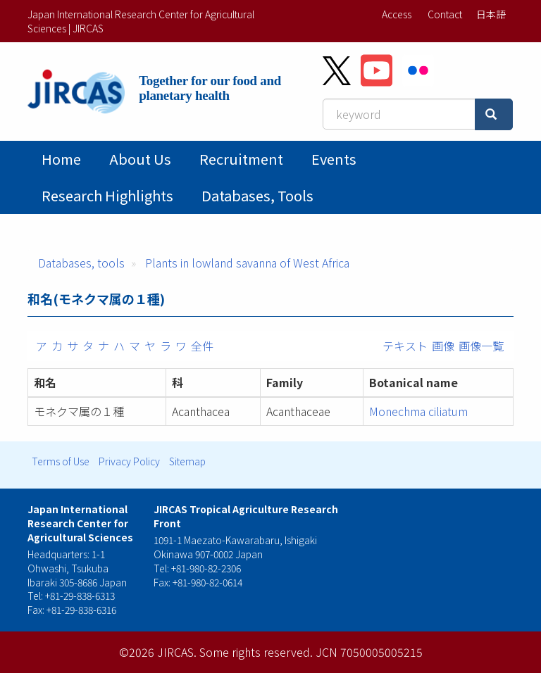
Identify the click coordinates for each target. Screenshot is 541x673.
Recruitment (241, 159)
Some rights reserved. (256, 651)
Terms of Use (60, 461)
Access (396, 14)
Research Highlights (107, 195)
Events (333, 159)
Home (61, 159)
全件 (202, 345)
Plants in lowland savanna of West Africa (247, 262)
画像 (443, 345)
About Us (140, 159)
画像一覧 (481, 345)
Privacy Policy (129, 461)
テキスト (405, 345)
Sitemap (187, 461)
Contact (445, 14)
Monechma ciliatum (418, 411)
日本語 (491, 14)
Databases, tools (257, 195)
